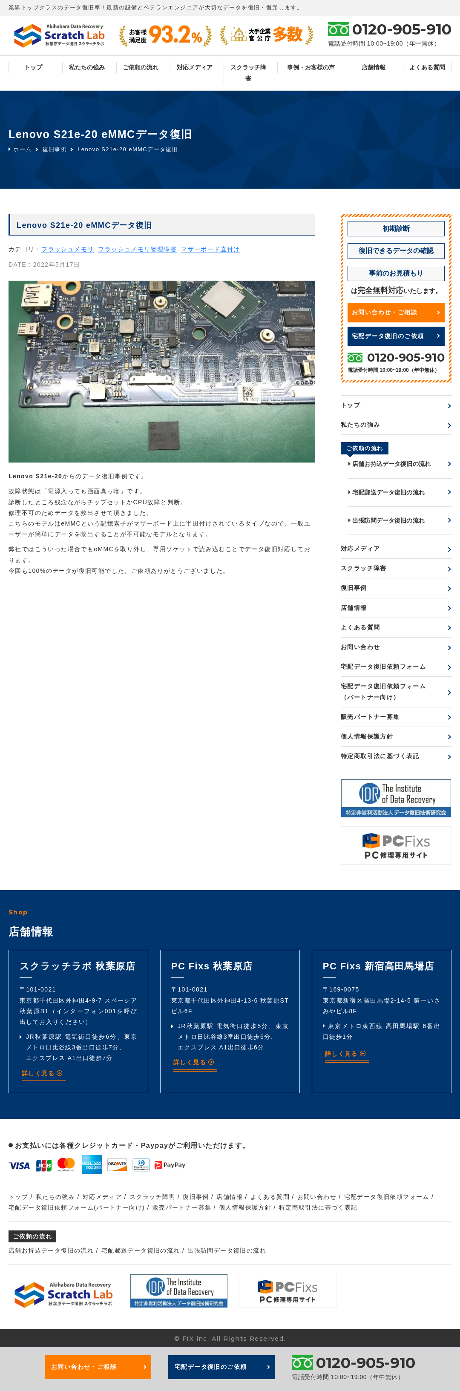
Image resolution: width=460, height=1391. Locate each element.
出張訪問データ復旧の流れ (386, 520)
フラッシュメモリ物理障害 (137, 249)
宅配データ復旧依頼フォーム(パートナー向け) (77, 1207)
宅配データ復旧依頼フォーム (383, 666)
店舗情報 (373, 67)
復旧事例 (55, 149)
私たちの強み (87, 67)
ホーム (20, 149)
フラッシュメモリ (67, 249)
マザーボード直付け (210, 249)
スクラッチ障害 (248, 72)
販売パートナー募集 (370, 716)
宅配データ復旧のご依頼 (396, 336)
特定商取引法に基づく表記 (380, 756)
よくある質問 (427, 67)
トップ (33, 67)
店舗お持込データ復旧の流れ (389, 463)
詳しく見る (42, 1073)
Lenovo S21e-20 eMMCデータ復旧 (128, 149)
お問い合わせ (360, 647)
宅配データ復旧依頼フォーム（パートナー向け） (383, 691)
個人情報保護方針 (367, 736)
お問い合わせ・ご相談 (396, 312)
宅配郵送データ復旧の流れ (386, 492)
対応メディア (195, 67)
